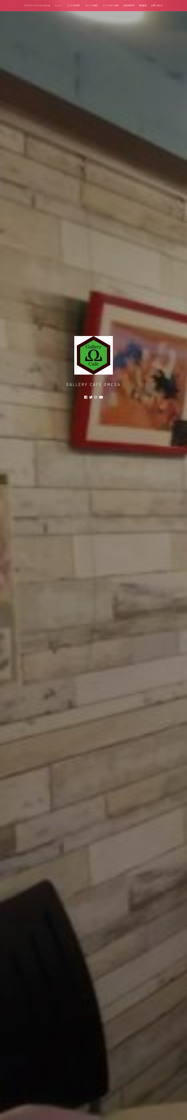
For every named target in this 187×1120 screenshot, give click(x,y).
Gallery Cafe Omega (93, 384)
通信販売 (143, 5)
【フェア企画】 (91, 5)
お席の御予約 (129, 5)
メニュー (58, 5)
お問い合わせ (157, 5)
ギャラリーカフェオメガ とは (37, 5)
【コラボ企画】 (73, 5)
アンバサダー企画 (110, 5)
